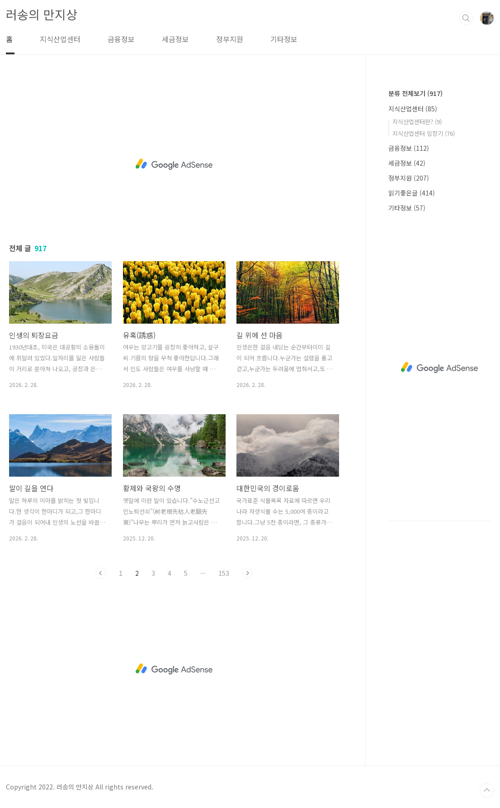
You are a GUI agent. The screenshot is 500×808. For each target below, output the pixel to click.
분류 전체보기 (415, 93)
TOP (487, 790)
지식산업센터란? (417, 121)
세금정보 (175, 38)
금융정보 (121, 38)
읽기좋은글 (411, 192)
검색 (466, 18)
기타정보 (283, 38)
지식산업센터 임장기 (423, 133)
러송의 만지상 (41, 14)
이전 (100, 573)
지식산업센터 (60, 38)
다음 (247, 573)
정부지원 (229, 38)
